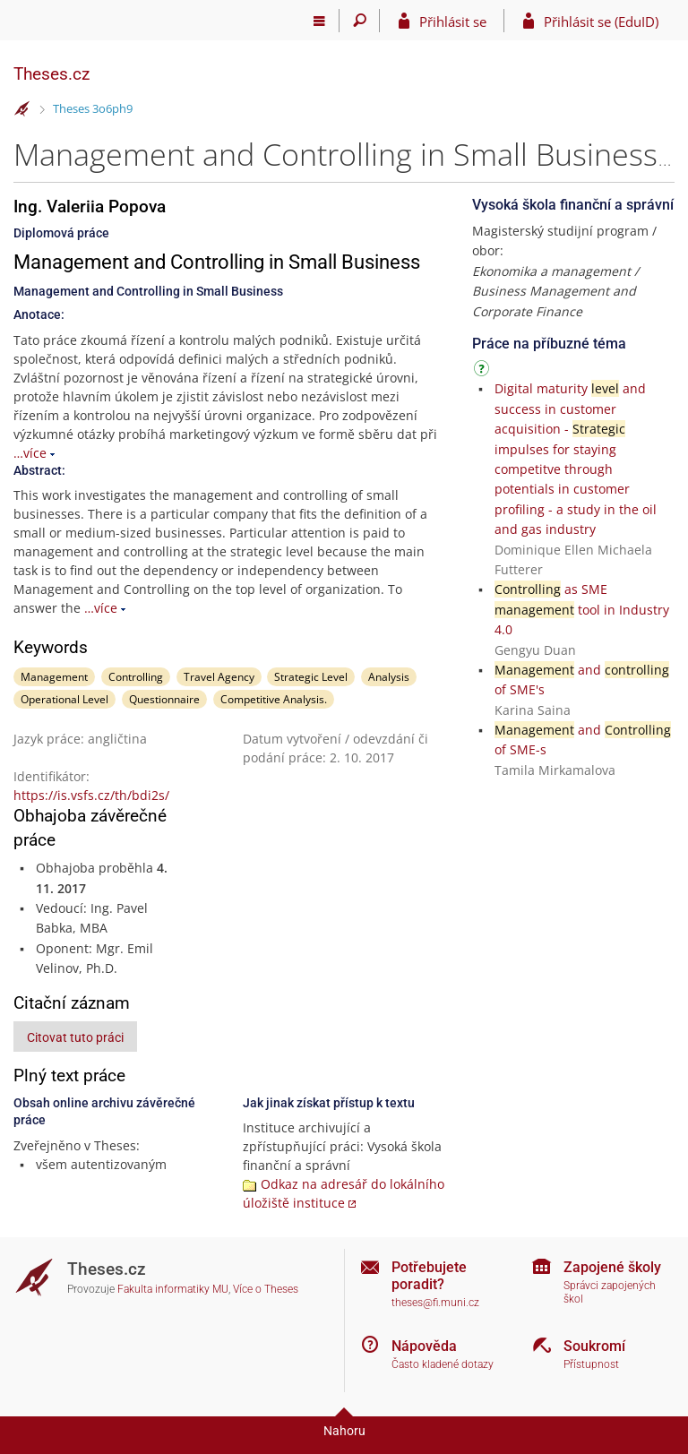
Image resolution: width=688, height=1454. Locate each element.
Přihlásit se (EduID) (601, 21)
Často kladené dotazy (442, 1364)
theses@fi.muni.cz (435, 1302)
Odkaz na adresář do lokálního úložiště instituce (343, 1193)
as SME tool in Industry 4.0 (581, 609)
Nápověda (424, 1346)
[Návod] (484, 371)
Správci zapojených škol (609, 1292)
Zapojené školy (612, 1267)
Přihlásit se (452, 21)
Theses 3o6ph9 (93, 108)
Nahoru (344, 1431)
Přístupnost (591, 1364)
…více (30, 452)
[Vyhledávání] (360, 20)
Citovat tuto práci (75, 1037)
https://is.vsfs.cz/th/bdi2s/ (91, 795)
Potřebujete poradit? (429, 1276)
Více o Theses (265, 1289)
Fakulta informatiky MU (172, 1289)
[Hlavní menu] (319, 20)
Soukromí (594, 1346)
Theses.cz (51, 74)
